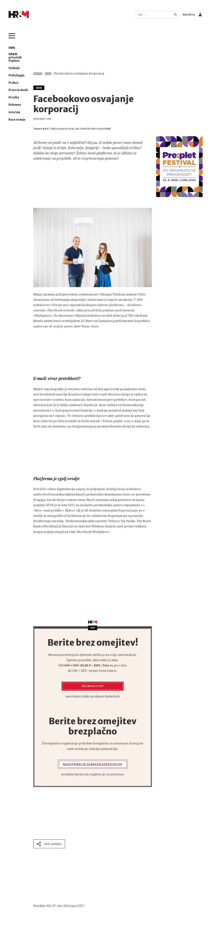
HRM (12, 48)
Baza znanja (17, 119)
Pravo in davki (18, 90)
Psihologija (16, 75)
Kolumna (15, 104)
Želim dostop (92, 686)
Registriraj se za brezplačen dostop (92, 764)
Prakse (13, 83)
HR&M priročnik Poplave (15, 57)
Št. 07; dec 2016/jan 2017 (66, 906)
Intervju (14, 112)
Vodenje (14, 68)
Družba (14, 97)
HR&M (37, 73)
